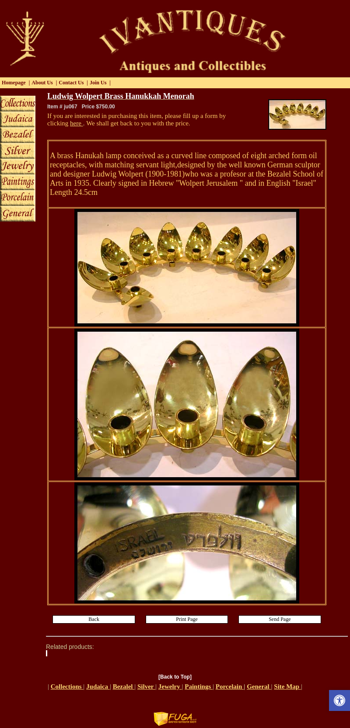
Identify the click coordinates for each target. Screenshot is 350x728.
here (76, 123)
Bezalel (124, 686)
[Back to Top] (175, 677)
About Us (42, 83)
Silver (146, 686)
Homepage (14, 83)
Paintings (199, 686)
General (259, 686)
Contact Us (71, 83)
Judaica (98, 686)
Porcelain (230, 686)
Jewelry (170, 686)
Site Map (287, 686)
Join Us (98, 83)
